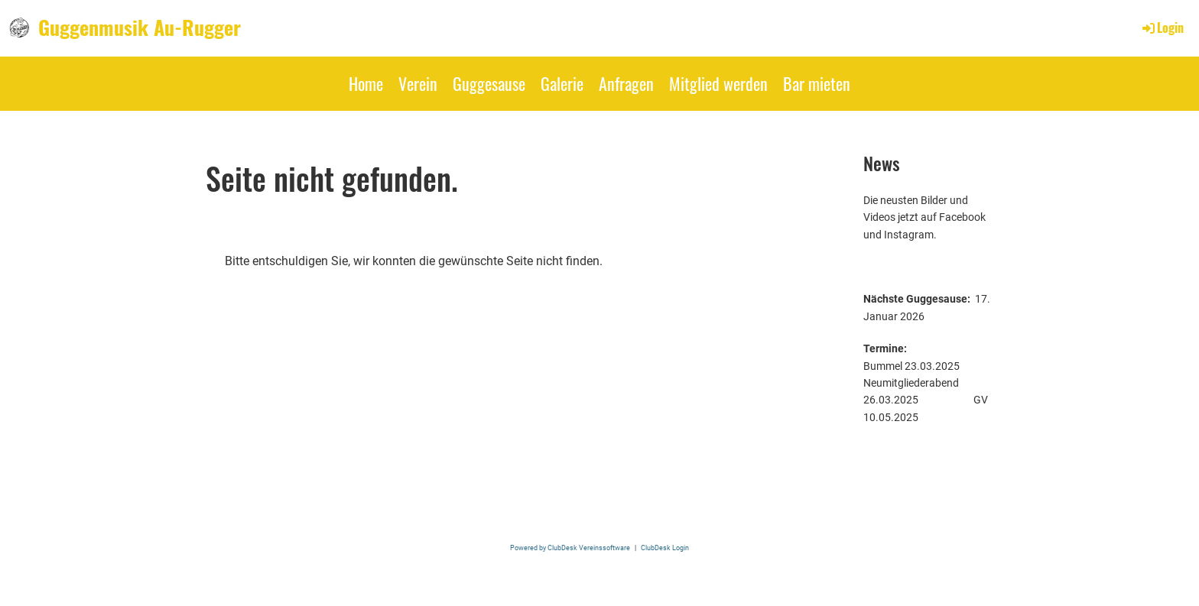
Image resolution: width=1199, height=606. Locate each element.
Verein (417, 83)
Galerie (562, 83)
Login (1162, 27)
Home (366, 83)
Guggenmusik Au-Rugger (139, 27)
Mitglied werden (718, 83)
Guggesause (489, 83)
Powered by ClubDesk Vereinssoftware (570, 547)
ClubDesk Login (665, 547)
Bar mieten (816, 83)
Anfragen (626, 83)
